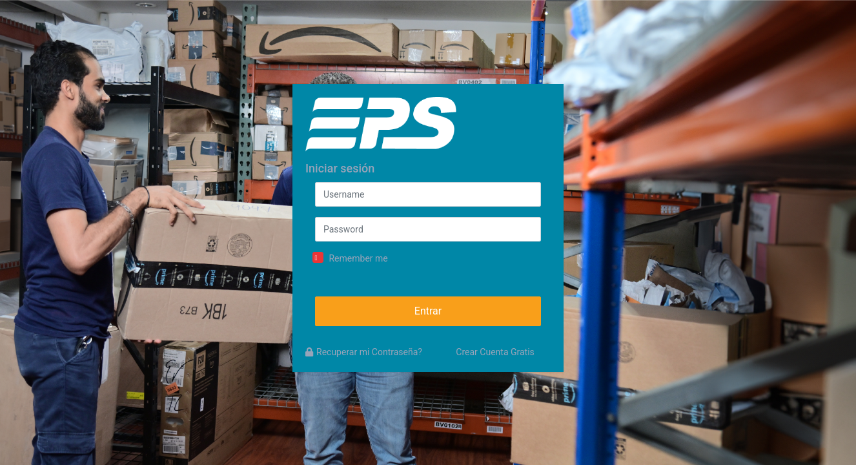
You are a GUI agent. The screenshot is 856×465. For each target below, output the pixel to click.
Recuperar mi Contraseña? (363, 352)
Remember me (358, 258)
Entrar (428, 311)
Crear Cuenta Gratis (495, 352)
